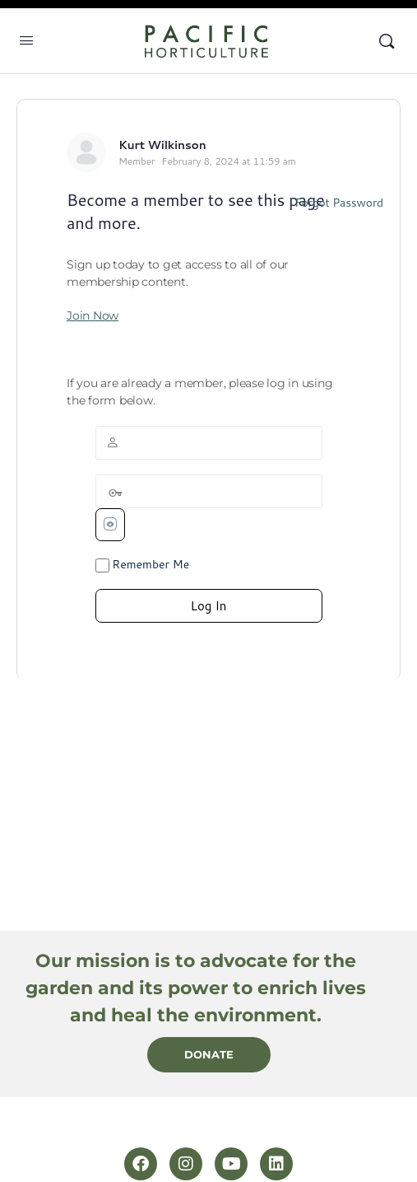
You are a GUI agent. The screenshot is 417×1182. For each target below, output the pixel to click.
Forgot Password (338, 202)
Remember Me (142, 564)
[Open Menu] (26, 39)
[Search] (386, 41)
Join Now (92, 315)
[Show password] (110, 524)
